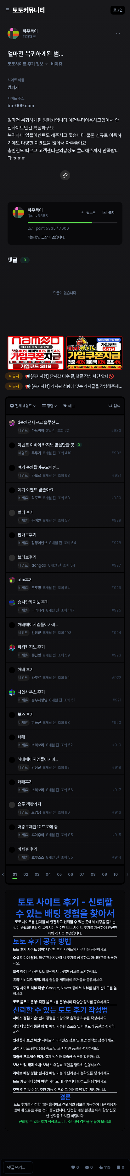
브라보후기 (27, 557)
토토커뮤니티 (29, 10)
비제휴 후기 (27, 849)
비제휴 (56, 63)
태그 (69, 405)
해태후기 (25, 781)
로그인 (117, 10)
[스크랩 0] (120, 1167)
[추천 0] (75, 1167)
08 (93, 874)
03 (37, 874)
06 (70, 874)
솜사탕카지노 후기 (33, 602)
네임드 (23, 430)
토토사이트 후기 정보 (25, 63)
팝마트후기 (27, 534)
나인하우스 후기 (31, 691)
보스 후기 (26, 714)
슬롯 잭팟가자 (30, 804)
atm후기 (25, 579)
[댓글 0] (89, 1167)
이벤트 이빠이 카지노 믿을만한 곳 (46, 444)
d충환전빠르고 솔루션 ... (38, 422)
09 (104, 874)
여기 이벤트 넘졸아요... (37, 489)
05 (59, 874)
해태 (21, 736)
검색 (114, 405)
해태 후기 (26, 669)
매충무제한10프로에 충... (39, 826)
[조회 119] (104, 1167)
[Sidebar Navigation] (7, 10)
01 (15, 874)
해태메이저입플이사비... (38, 624)
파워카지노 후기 (31, 647)
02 (25, 874)
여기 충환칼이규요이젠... (38, 467)
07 (81, 874)
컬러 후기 (26, 512)
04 (48, 874)
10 (115, 874)
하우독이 (35, 210)
